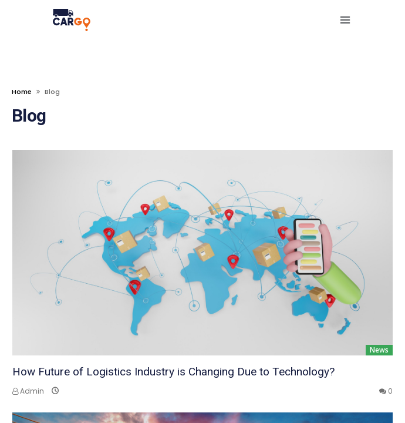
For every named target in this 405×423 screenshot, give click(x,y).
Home (22, 91)
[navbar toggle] (342, 20)
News (379, 350)
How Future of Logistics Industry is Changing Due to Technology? (173, 371)
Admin (28, 391)
